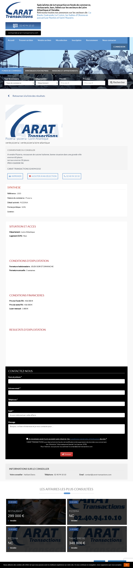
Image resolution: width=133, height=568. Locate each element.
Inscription (76, 40)
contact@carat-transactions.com (23, 33)
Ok (127, 565)
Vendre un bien (44, 40)
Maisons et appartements (65, 71)
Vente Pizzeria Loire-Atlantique (35, 142)
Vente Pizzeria (12, 142)
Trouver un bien (26, 40)
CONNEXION (119, 47)
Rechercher (117, 82)
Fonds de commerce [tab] (12, 71)
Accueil (12, 40)
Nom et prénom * (15, 377)
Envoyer (66, 454)
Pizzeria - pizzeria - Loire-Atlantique (26, 138)
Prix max (86, 79)
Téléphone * (13, 400)
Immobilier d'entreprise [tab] (37, 71)
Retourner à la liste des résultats (26, 96)
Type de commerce (11, 79)
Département (41, 79)
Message (11, 422)
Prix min (62, 79)
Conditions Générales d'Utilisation (84, 439)
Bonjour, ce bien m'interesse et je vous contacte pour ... (66, 429)
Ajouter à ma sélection (42, 176)
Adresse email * (14, 388)
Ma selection (61, 40)
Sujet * (10, 411)
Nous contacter (109, 40)
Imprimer (15, 176)
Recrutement (92, 40)
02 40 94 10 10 (72, 176)
